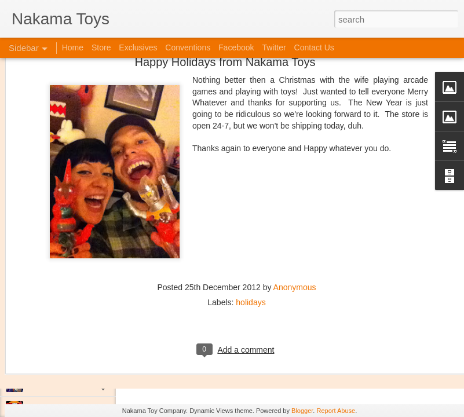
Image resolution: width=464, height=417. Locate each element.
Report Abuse (335, 410)
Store (101, 47)
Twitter (274, 47)
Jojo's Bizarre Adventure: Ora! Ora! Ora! (89, 383)
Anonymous (294, 232)
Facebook (236, 47)
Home (72, 47)
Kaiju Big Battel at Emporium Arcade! (85, 357)
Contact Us (314, 47)
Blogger (302, 410)
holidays (250, 247)
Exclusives (138, 47)
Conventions (187, 47)
